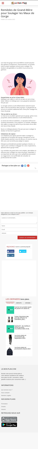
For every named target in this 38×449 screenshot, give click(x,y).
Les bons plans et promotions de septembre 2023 (20, 336)
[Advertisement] (18, 40)
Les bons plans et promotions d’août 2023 (22, 348)
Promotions (4, 403)
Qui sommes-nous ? (6, 390)
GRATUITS (19, 303)
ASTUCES (27, 303)
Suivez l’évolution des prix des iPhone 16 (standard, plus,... (22, 318)
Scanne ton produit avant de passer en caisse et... (23, 307)
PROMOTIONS (10, 303)
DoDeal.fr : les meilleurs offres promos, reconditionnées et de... (22, 327)
